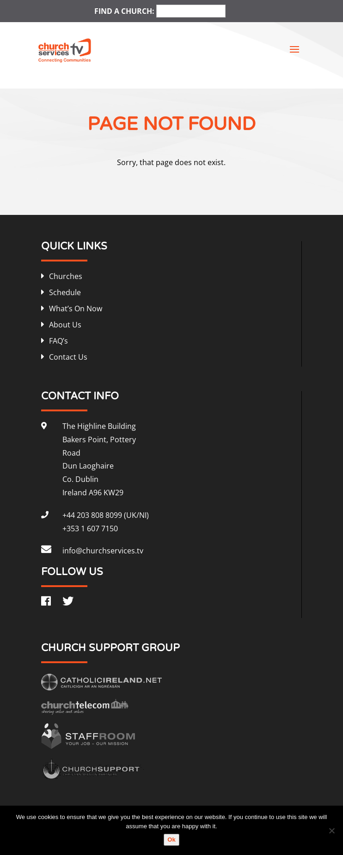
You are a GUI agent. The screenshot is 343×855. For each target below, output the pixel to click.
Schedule (65, 292)
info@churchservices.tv (102, 551)
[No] (331, 830)
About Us (65, 325)
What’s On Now (75, 308)
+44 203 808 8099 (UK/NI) (105, 515)
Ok (171, 839)
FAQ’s (58, 341)
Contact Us (68, 357)
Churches (65, 276)
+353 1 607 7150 (90, 528)
